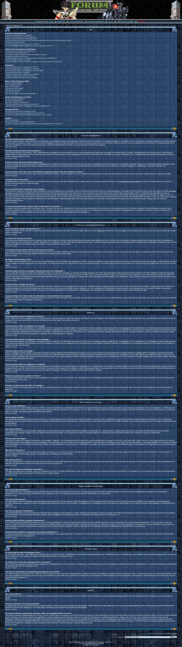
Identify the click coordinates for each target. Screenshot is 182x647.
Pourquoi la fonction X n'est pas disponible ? (20, 122)
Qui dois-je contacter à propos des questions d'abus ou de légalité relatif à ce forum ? (33, 124)
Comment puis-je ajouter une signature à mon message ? (24, 70)
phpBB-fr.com (109, 642)
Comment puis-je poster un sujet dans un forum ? (21, 67)
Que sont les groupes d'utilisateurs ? (17, 102)
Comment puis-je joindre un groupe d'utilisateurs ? (22, 104)
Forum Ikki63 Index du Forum (14, 25)
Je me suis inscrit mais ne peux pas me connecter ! (22, 44)
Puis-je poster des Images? (14, 88)
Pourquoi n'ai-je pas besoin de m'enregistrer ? (20, 37)
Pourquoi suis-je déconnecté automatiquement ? (21, 39)
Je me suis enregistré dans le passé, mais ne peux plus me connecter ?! (29, 46)
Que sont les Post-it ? (12, 92)
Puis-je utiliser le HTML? (13, 85)
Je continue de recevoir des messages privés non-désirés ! (25, 113)
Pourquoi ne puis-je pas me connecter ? (18, 35)
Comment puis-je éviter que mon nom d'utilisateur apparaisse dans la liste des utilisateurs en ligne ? (38, 40)
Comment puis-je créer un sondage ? (17, 72)
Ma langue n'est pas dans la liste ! (16, 56)
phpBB (78, 642)
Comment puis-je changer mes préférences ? (20, 51)
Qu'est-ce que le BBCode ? (14, 83)
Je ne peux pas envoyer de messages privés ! (20, 111)
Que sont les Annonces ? (13, 90)
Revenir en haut (11, 147)
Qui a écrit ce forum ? (12, 120)
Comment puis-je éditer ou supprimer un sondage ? (22, 74)
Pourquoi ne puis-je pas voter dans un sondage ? (21, 78)
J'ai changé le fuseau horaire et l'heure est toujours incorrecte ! (26, 55)
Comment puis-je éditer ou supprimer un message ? (22, 69)
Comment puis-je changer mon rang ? (18, 60)
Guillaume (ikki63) (94, 645)
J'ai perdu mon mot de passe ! (15, 42)
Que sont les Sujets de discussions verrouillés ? (21, 93)
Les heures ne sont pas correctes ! (16, 53)
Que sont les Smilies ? (12, 86)
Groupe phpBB (80, 596)
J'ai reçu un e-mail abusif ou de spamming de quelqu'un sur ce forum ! (28, 115)
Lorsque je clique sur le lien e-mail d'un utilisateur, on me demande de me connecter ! (34, 62)
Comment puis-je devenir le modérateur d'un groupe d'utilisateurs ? (27, 106)
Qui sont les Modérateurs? (14, 101)
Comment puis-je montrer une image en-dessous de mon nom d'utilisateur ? (30, 58)
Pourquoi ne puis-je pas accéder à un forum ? (20, 76)
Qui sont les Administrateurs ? (15, 99)
